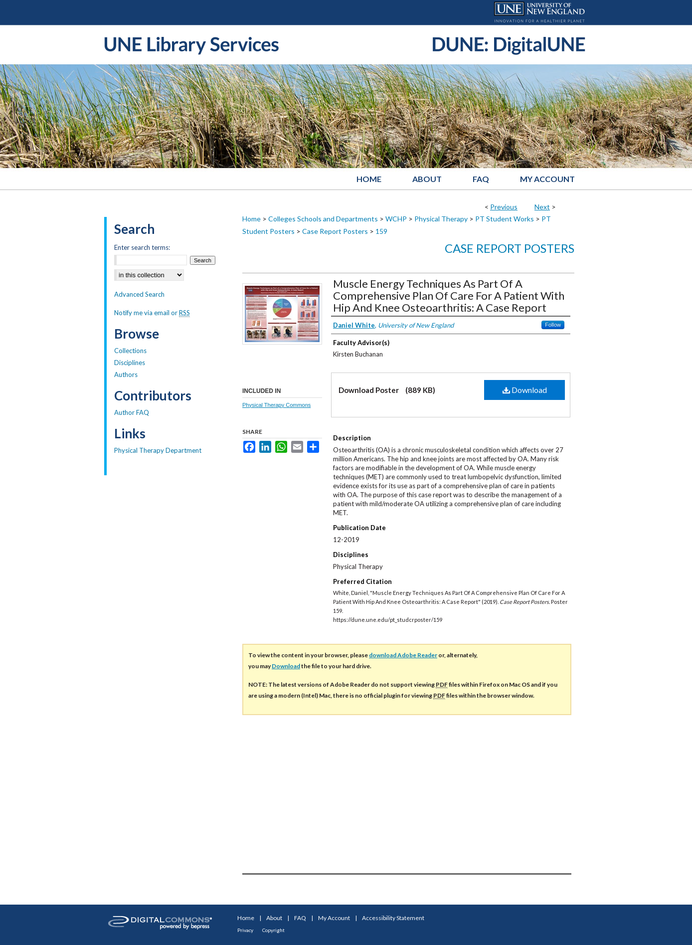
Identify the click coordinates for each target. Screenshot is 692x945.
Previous (504, 206)
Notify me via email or (152, 313)
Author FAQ (131, 412)
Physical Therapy (441, 218)
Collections (130, 351)
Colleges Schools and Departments (323, 218)
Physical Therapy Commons (276, 405)
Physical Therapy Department (157, 450)
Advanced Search (139, 294)
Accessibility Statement (393, 918)
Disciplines (129, 363)
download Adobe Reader (403, 655)
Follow (553, 325)
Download (525, 389)
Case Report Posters (335, 231)
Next (542, 206)
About (274, 918)
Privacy (245, 930)
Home (251, 218)
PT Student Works (504, 218)
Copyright (273, 930)
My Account (334, 918)
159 (381, 231)
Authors (126, 374)
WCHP (396, 218)
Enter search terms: (142, 247)
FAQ (300, 918)
